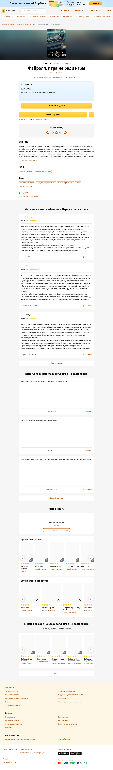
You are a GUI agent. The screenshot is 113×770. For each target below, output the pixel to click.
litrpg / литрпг (25, 186)
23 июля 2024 (51, 411)
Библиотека (79, 11)
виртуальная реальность (46, 183)
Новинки (55, 17)
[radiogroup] (56, 133)
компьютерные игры (65, 183)
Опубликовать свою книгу (28, 196)
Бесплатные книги (39, 17)
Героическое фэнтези (43, 171)
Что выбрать (64, 11)
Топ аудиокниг (83, 17)
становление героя (27, 183)
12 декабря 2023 (51, 490)
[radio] (47, 132)
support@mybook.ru (40, 753)
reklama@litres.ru (9, 762)
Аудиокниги (21, 17)
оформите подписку (42, 120)
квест (78, 183)
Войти (109, 11)
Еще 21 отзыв (56, 363)
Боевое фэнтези (26, 171)
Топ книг (68, 17)
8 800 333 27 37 (25, 753)
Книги (8, 17)
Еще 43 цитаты (56, 498)
